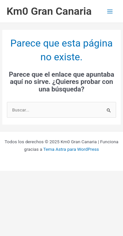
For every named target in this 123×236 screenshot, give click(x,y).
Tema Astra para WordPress (71, 149)
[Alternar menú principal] (110, 11)
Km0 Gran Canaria (49, 11)
